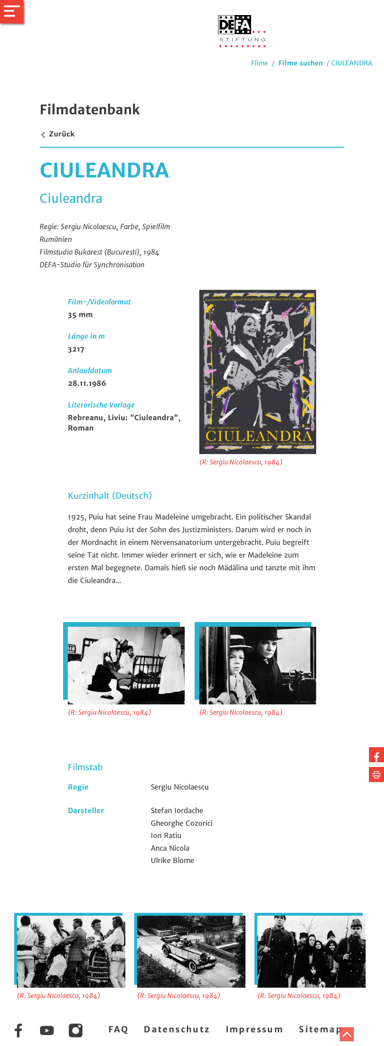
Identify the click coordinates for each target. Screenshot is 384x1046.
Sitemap (321, 1029)
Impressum (255, 1029)
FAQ (118, 1029)
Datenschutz (177, 1029)
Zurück (57, 133)
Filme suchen (300, 63)
